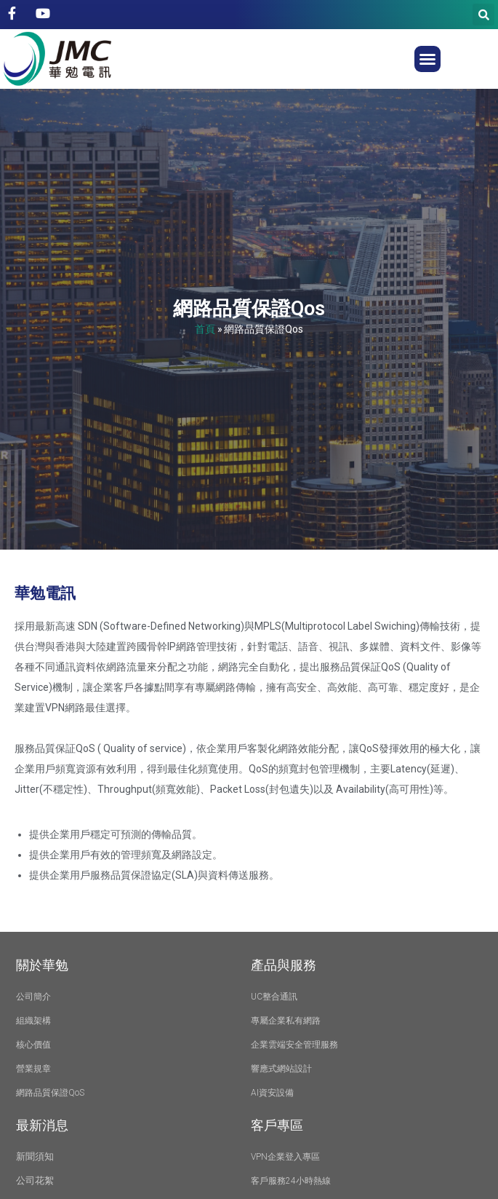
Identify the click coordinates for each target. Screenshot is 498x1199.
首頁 (205, 329)
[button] (427, 59)
